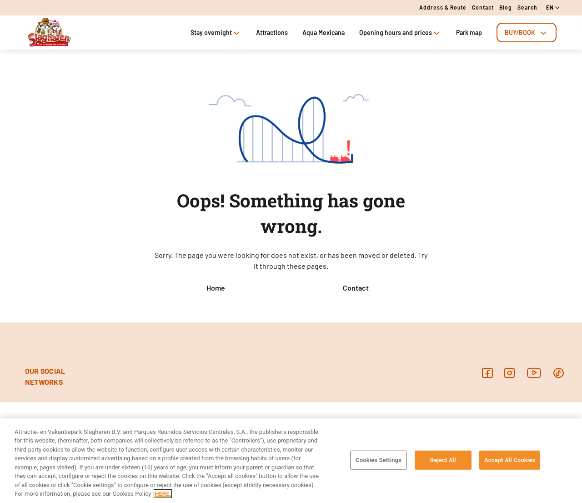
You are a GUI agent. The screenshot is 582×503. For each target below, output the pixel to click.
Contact (483, 7)
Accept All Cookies (509, 460)
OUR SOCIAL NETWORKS (45, 376)
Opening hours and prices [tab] (400, 32)
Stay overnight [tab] (216, 32)
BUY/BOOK (526, 32)
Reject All (443, 460)
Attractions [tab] (272, 32)
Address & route (443, 7)
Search (527, 7)
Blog (505, 7)
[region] (291, 460)
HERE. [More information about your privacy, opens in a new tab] (163, 493)
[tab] (526, 32)
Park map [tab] (469, 32)
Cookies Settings (378, 460)
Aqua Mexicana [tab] (323, 32)
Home (215, 287)
